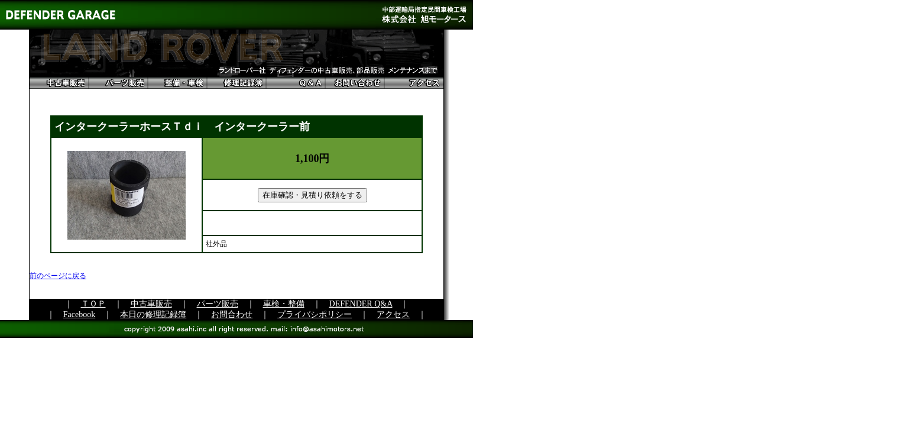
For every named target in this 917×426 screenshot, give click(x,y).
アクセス (393, 314)
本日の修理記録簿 (153, 314)
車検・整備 (283, 303)
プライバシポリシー (314, 314)
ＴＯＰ (93, 303)
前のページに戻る (58, 276)
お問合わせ (231, 314)
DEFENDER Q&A (361, 303)
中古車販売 (151, 303)
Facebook (79, 314)
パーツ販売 (217, 303)
